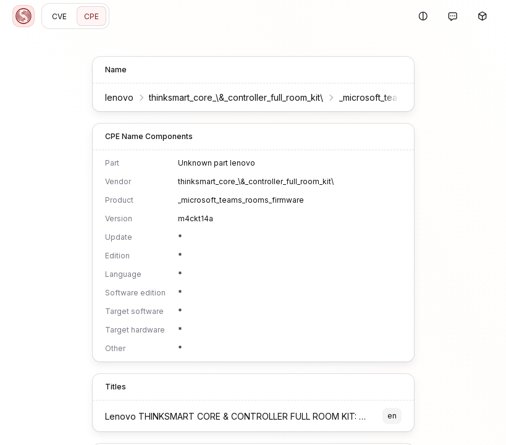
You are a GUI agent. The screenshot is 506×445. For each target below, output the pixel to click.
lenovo (119, 97)
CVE (59, 16)
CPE (91, 16)
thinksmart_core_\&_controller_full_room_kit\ (236, 97)
